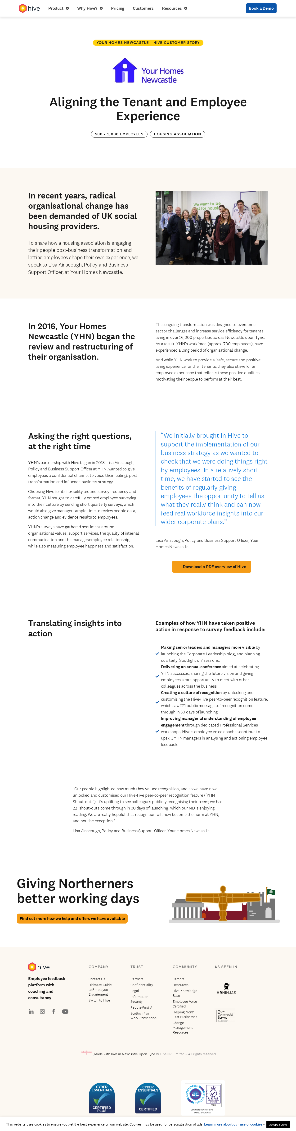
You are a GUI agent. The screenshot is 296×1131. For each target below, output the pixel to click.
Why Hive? (90, 8)
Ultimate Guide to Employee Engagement (100, 990)
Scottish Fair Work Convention (143, 1015)
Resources (174, 8)
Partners (136, 979)
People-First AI (141, 1007)
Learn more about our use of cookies (233, 1124)
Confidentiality (141, 985)
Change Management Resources (183, 1027)
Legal (134, 990)
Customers (143, 8)
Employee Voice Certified (185, 1003)
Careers (178, 979)
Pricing (117, 8)
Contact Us (97, 979)
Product (58, 8)
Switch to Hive (99, 1000)
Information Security (139, 999)
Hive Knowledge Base (185, 993)
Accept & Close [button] (278, 1124)
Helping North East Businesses (185, 1014)
